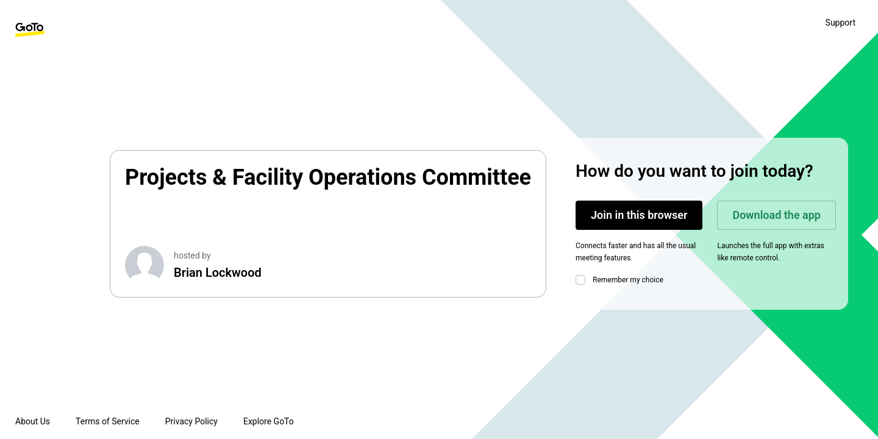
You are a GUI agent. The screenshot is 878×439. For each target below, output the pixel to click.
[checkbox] (583, 280)
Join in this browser (639, 215)
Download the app (776, 215)
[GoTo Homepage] (30, 30)
